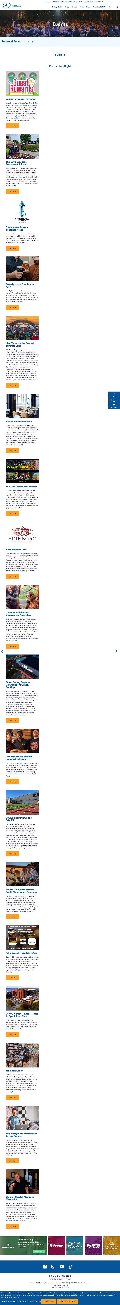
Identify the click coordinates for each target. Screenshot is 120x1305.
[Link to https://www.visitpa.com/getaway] (60, 1279)
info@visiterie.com (84, 1283)
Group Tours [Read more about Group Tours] (98, 2)
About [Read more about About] (48, 2)
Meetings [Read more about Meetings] (56, 2)
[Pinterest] (77, 1267)
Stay (67, 7)
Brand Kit (65, 1285)
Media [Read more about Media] (80, 2)
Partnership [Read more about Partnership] (88, 2)
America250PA (99, 7)
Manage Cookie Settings (67, 1301)
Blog (88, 7)
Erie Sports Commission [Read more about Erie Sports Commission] (69, 2)
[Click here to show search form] (117, 7)
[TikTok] (70, 1267)
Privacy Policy (56, 1285)
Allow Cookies (48, 1301)
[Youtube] (62, 1267)
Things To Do (57, 7)
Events (74, 7)
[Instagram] (53, 1267)
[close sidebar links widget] (114, 393)
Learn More (12, 126)
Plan (82, 7)
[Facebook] (45, 1267)
